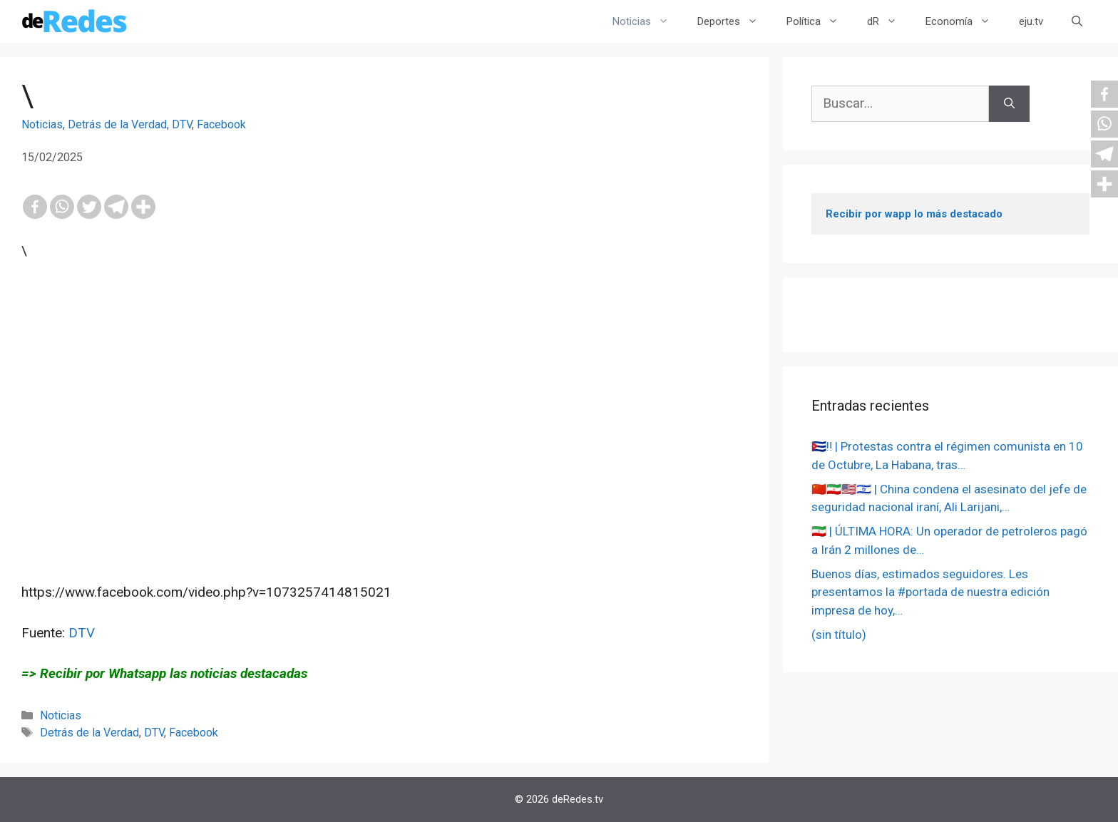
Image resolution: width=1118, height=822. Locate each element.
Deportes (734, 21)
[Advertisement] (384, 462)
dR (889, 21)
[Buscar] (1009, 104)
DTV (182, 124)
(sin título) (838, 634)
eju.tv (1031, 21)
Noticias (647, 21)
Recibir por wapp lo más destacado (914, 213)
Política (819, 21)
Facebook (221, 124)
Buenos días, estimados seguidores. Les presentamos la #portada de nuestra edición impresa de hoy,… (930, 592)
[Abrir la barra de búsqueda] (1077, 21)
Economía (965, 21)
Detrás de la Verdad (117, 124)
